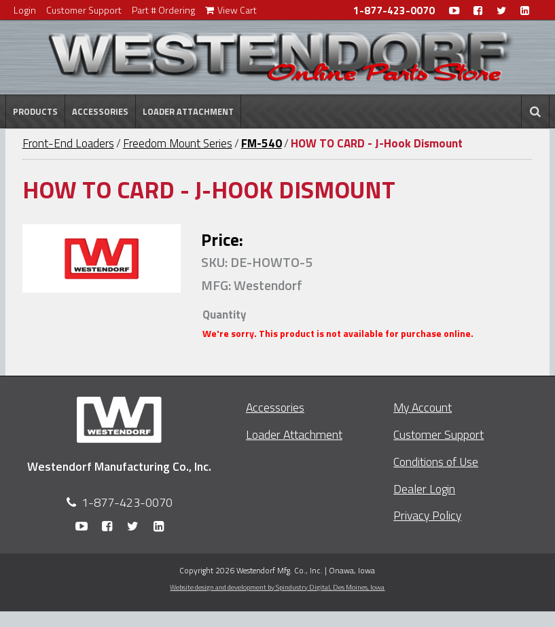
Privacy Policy (427, 515)
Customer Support (84, 10)
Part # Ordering (163, 10)
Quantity (224, 314)
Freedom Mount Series (177, 143)
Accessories (100, 111)
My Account (422, 407)
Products (35, 111)
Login (25, 10)
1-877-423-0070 (394, 10)
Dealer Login (424, 489)
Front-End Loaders (68, 143)
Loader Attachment (188, 111)
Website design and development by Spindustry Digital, (277, 586)
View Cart (231, 10)
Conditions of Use (435, 461)
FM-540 (261, 143)
